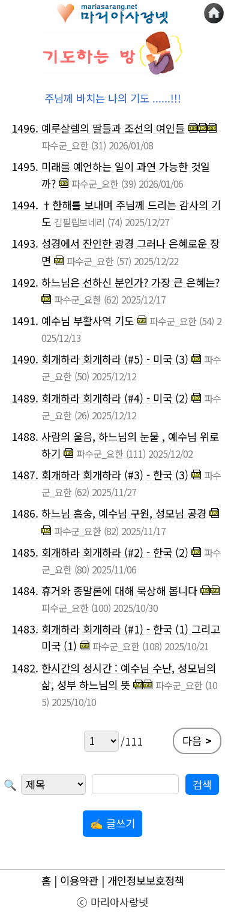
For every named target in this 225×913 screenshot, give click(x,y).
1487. (24, 474)
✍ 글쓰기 (112, 823)
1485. (24, 552)
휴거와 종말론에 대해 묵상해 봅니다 (119, 590)
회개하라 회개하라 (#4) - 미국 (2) (114, 398)
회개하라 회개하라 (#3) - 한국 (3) (114, 474)
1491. (24, 320)
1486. (24, 513)
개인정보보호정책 (145, 880)
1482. (24, 667)
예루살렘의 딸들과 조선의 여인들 (113, 128)
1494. (24, 204)
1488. (24, 436)
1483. (24, 628)
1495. (24, 166)
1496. (24, 128)
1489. (24, 398)
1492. (24, 282)
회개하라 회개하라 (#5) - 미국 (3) (114, 359)
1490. (24, 359)
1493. (24, 243)
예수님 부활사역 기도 (87, 320)
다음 (197, 740)
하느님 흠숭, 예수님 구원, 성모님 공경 (123, 513)
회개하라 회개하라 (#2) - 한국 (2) (114, 552)
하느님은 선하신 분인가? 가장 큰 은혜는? (130, 282)
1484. (24, 590)
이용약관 (79, 880)
